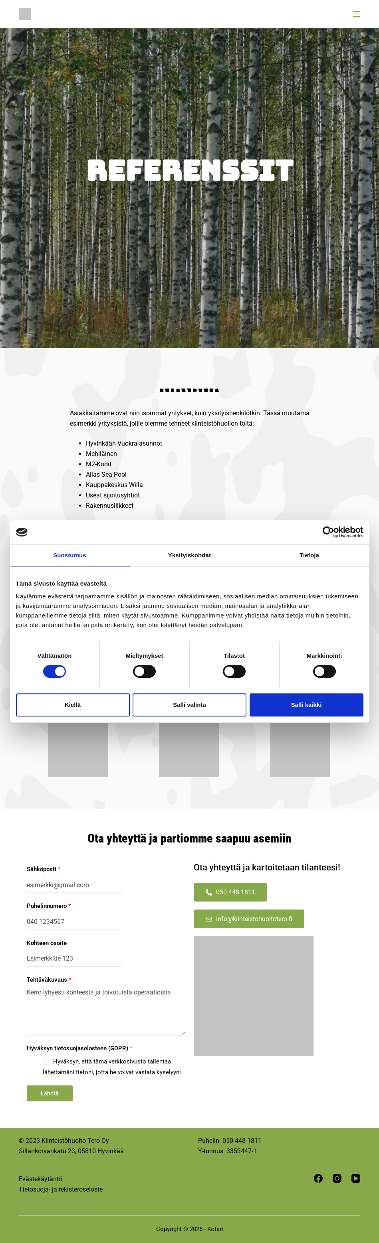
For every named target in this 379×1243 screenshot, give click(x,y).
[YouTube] (355, 1178)
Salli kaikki (306, 704)
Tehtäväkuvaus (49, 979)
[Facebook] (318, 1178)
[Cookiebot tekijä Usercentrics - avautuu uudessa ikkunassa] (328, 532)
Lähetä (50, 1093)
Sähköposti (43, 869)
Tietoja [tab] (309, 555)
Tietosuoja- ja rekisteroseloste (61, 1189)
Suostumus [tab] (69, 555)
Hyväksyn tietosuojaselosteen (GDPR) (79, 1048)
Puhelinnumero (49, 906)
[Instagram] (337, 1178)
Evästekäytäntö (40, 1179)
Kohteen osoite (47, 943)
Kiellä (73, 704)
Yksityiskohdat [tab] (189, 555)
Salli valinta (189, 704)
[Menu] (356, 14)
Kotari (215, 1229)
